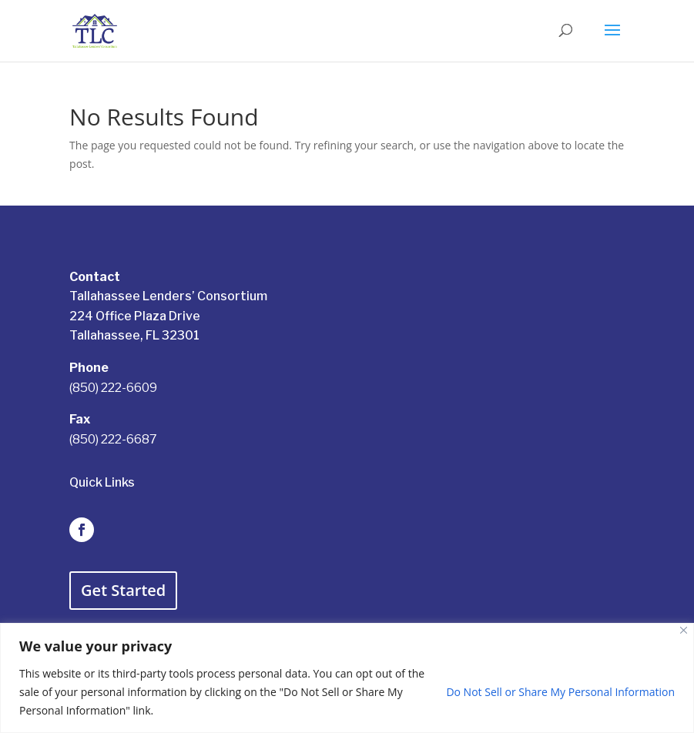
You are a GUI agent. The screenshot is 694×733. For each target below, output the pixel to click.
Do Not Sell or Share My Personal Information (560, 691)
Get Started (123, 590)
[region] (347, 678)
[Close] (683, 630)
